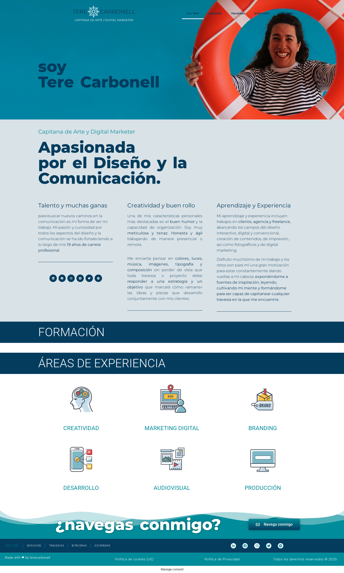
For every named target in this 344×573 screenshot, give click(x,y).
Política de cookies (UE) (134, 559)
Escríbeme (286, 13)
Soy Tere (193, 13)
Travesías (238, 13)
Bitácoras (261, 13)
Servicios (215, 13)
